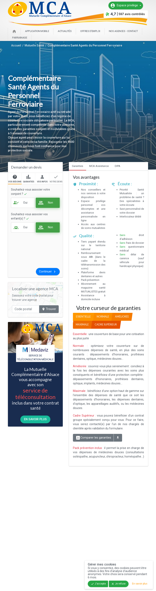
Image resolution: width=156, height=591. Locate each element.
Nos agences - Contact (123, 31)
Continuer (48, 272)
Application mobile (37, 31)
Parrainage (19, 37)
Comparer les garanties (93, 437)
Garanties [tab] (77, 166)
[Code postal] (25, 309)
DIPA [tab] (117, 166)
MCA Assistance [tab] (99, 166)
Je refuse (118, 583)
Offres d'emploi (90, 31)
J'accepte (98, 583)
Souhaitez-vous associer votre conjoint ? (30, 192)
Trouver (49, 309)
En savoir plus (35, 419)
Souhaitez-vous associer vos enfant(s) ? (29, 216)
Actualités (65, 31)
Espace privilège (124, 5)
